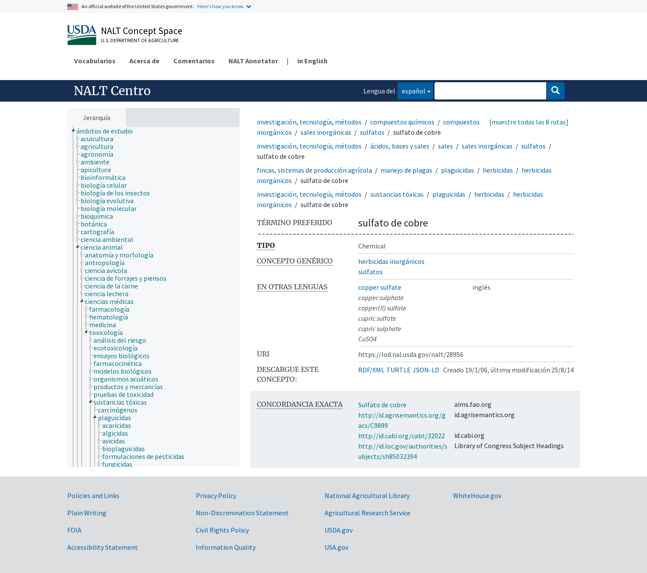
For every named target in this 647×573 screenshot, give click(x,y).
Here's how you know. (221, 6)
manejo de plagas (406, 170)
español (411, 90)
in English (312, 60)
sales (445, 146)
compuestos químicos (402, 122)
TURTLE (398, 369)
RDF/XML (371, 369)
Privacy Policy (216, 495)
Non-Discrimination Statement (242, 512)
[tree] (153, 297)
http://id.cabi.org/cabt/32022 (401, 435)
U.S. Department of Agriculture (140, 40)
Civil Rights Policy (222, 530)
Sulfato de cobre (382, 404)
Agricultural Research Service (367, 512)
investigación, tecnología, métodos (309, 122)
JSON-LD (426, 369)
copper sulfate (379, 287)
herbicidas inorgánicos (391, 261)
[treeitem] (108, 131)
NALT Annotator (253, 60)
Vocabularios (95, 60)
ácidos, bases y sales (399, 146)
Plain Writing (86, 512)
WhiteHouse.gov (477, 495)
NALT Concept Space (141, 31)
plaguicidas (457, 170)
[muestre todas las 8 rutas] (529, 122)
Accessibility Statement (102, 547)
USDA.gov (339, 530)
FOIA (74, 530)
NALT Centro (112, 91)
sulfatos (372, 132)
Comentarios (194, 60)
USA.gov (336, 547)
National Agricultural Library (367, 495)
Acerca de (144, 60)
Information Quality (226, 547)
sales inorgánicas (325, 132)
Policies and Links (93, 495)
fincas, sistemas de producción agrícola (314, 170)
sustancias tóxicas (397, 194)
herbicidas (498, 170)
